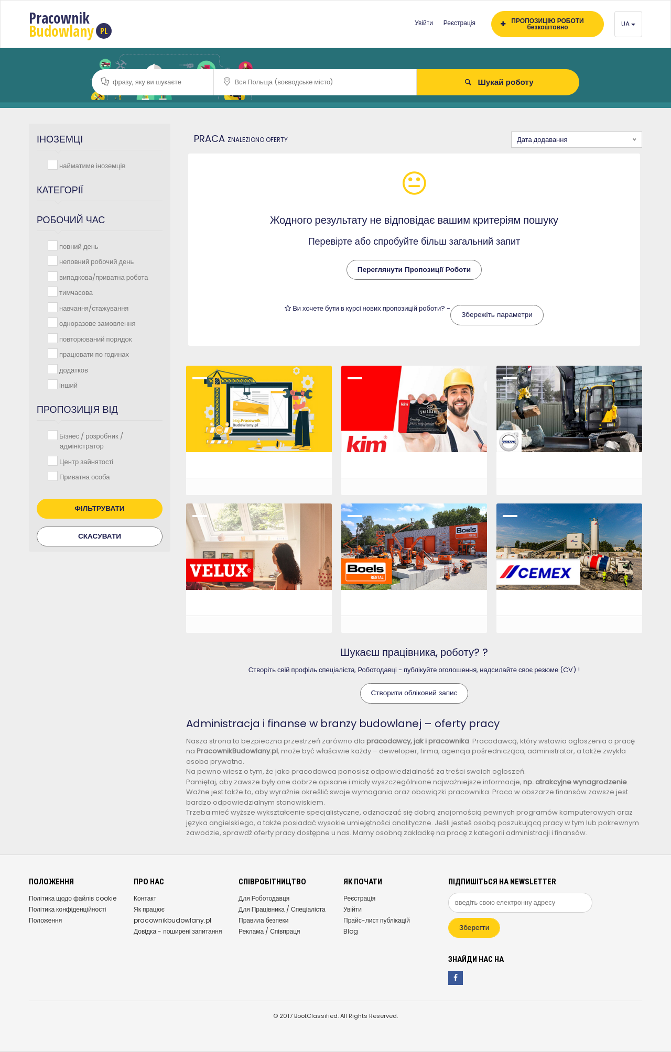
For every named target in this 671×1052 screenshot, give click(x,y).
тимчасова (75, 292)
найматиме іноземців (91, 165)
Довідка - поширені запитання (178, 931)
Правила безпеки (264, 920)
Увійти (424, 22)
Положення (45, 920)
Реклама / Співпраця (269, 931)
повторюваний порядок (94, 338)
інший (67, 384)
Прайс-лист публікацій (376, 920)
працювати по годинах (93, 353)
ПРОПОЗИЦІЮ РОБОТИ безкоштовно (542, 23)
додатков (72, 369)
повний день (78, 245)
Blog (350, 931)
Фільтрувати (99, 508)
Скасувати (99, 536)
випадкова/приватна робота (102, 276)
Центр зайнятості (85, 461)
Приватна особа (83, 476)
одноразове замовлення (96, 322)
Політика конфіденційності (67, 909)
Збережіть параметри (497, 315)
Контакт (145, 898)
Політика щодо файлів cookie (72, 898)
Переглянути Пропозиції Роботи (414, 270)
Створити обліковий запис (414, 693)
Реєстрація (459, 22)
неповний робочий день (95, 261)
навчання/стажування (92, 307)
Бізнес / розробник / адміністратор (90, 441)
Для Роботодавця (264, 898)
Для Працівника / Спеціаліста (282, 909)
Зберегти (474, 928)
